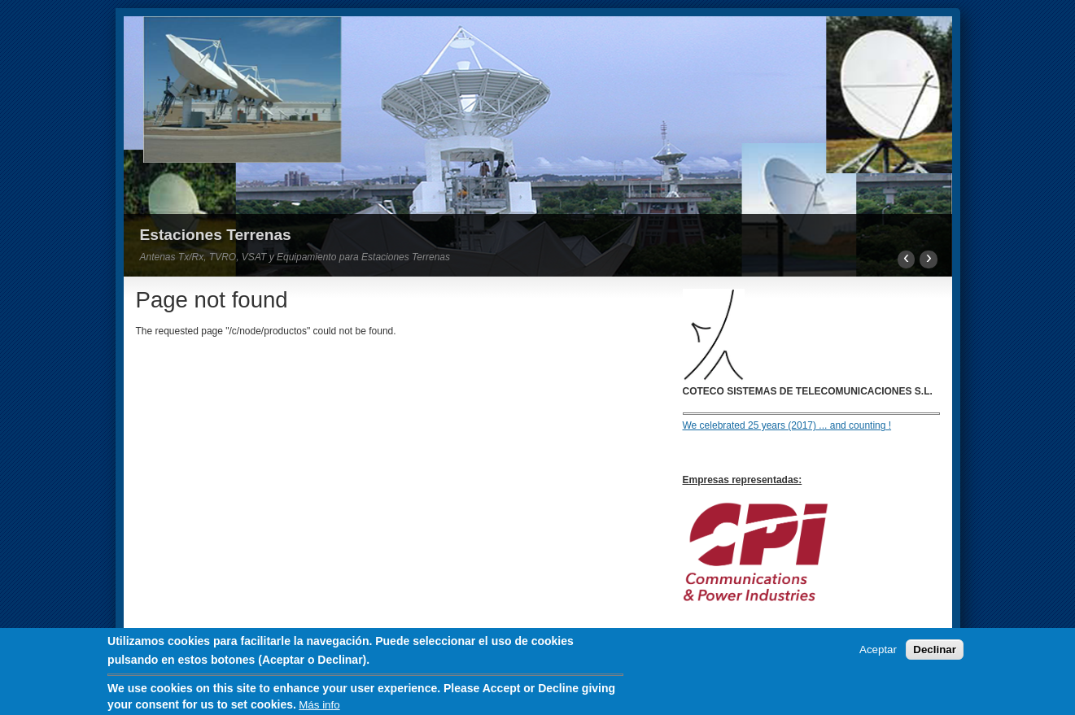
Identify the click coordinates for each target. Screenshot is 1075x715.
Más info (319, 708)
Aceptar (878, 653)
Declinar (934, 653)
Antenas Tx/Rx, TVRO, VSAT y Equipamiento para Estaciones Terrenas (295, 257)
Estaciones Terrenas (215, 234)
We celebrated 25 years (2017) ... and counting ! (787, 425)
